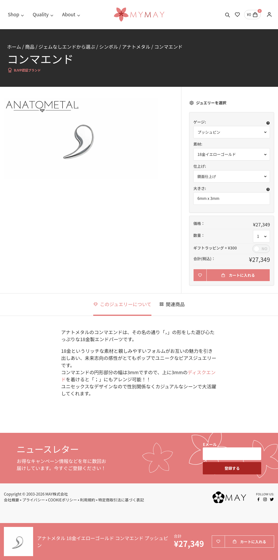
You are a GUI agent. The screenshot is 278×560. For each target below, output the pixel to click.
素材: (197, 144)
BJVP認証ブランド (24, 70)
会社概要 (11, 500)
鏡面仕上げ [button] (206, 176)
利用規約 (87, 500)
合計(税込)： (204, 259)
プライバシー (33, 500)
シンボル (108, 46)
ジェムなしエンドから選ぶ (66, 46)
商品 (30, 46)
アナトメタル (136, 46)
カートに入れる (238, 275)
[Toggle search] (228, 14)
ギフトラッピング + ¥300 (215, 248)
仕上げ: (199, 166)
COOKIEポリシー (62, 500)
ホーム (14, 46)
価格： (199, 223)
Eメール (210, 444)
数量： (199, 235)
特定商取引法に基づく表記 (121, 500)
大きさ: (199, 188)
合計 (177, 536)
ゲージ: (199, 122)
